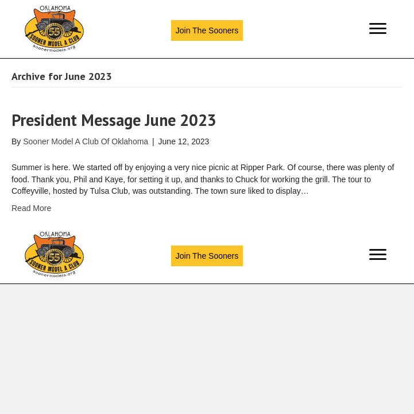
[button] (207, 30)
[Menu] (378, 29)
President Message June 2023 (113, 120)
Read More (31, 208)
